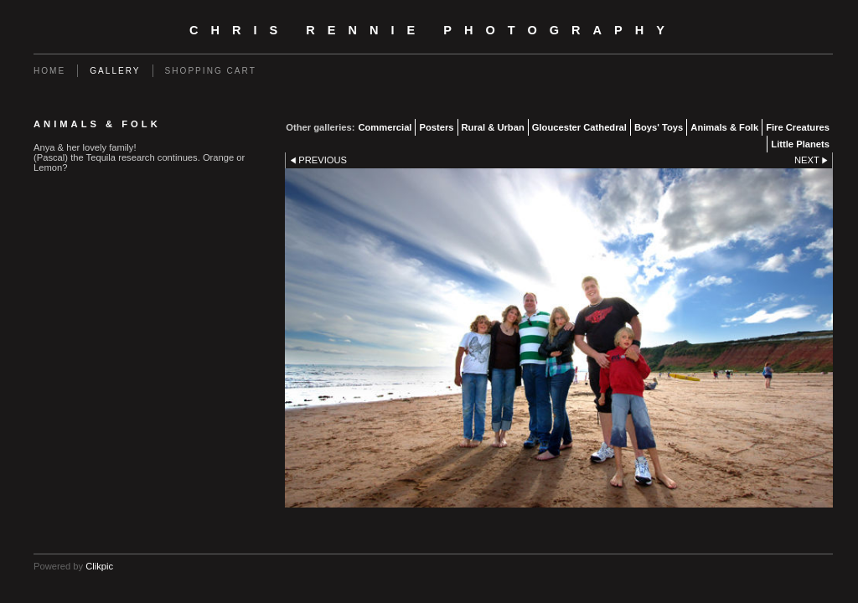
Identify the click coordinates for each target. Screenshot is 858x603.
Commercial (384, 127)
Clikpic (99, 566)
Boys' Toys (658, 127)
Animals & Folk (724, 127)
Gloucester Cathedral (579, 127)
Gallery (115, 70)
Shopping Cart (210, 70)
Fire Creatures (798, 127)
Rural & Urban (493, 127)
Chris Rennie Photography (433, 30)
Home (49, 70)
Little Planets (800, 144)
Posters (436, 127)
